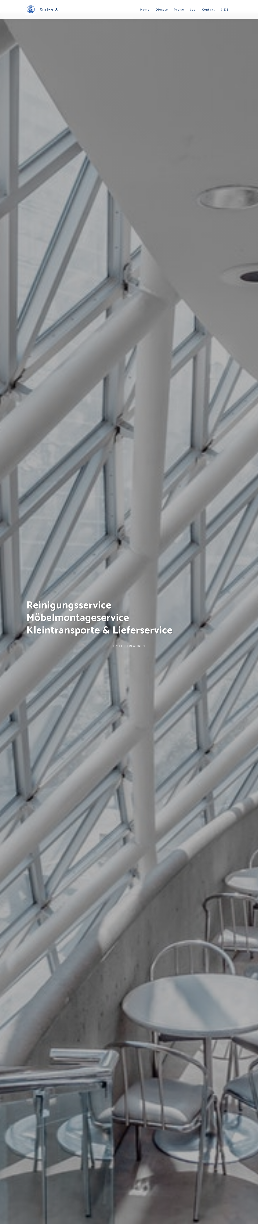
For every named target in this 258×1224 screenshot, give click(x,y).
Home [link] (145, 9)
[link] (42, 9)
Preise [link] (179, 9)
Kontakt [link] (208, 9)
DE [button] (225, 9)
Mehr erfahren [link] (129, 646)
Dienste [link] (162, 9)
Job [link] (193, 9)
